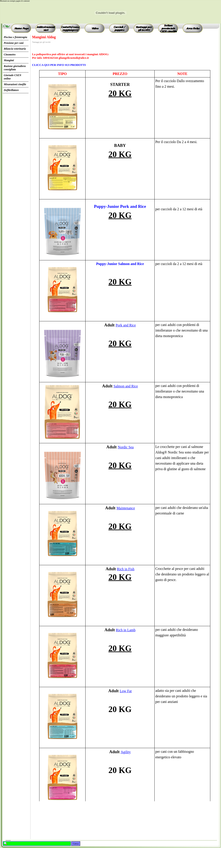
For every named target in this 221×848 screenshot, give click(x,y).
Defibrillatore (11, 90)
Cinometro (10, 54)
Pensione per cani (14, 43)
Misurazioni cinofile (15, 84)
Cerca (76, 843)
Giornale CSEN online (12, 77)
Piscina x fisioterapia (15, 37)
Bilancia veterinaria (15, 48)
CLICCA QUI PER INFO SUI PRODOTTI (59, 65)
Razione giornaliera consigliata (15, 68)
